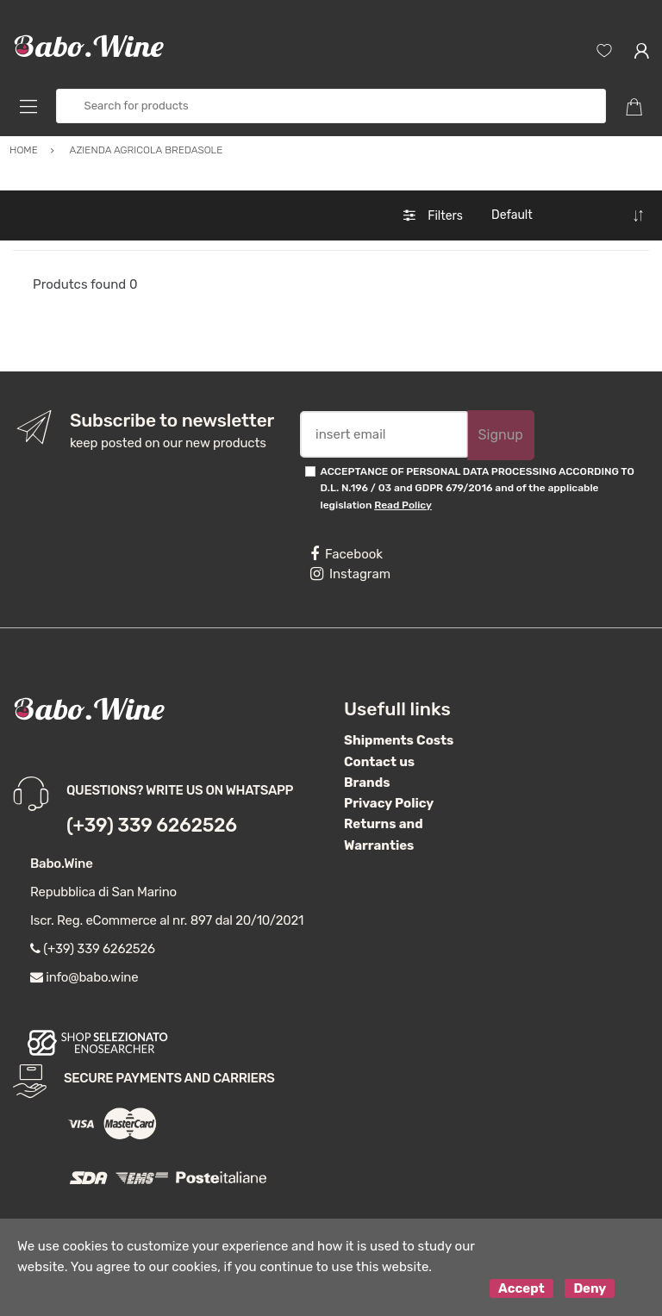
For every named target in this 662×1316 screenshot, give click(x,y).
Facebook (346, 554)
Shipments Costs (398, 740)
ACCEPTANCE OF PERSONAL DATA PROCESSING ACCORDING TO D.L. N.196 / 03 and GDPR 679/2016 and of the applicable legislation (477, 488)
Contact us (379, 762)
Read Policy (403, 505)
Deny (589, 1288)
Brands (367, 782)
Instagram (350, 574)
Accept (521, 1288)
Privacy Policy (389, 803)
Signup (500, 435)
